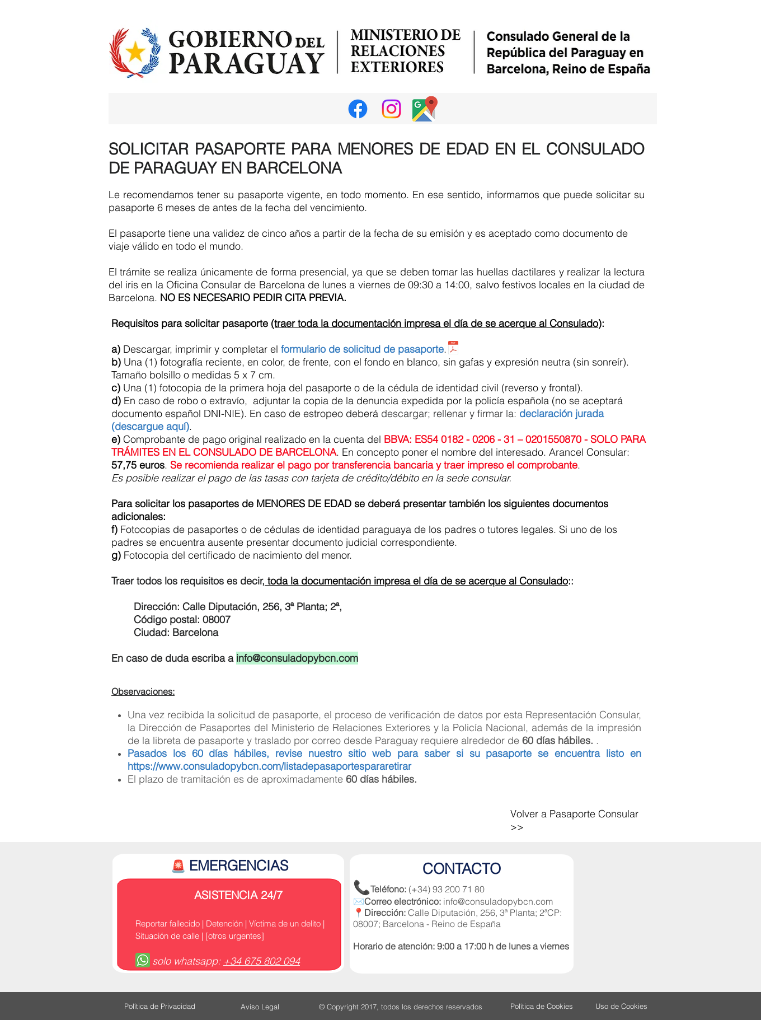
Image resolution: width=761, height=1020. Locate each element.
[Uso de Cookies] (621, 1006)
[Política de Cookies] (541, 1006)
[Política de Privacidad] (159, 1006)
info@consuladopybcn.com (297, 658)
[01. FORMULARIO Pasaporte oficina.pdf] (453, 348)
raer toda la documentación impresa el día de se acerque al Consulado (437, 323)
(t (274, 323)
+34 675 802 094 (261, 961)
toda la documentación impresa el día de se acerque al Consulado (416, 580)
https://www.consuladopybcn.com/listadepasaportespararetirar (269, 766)
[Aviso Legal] (259, 1007)
